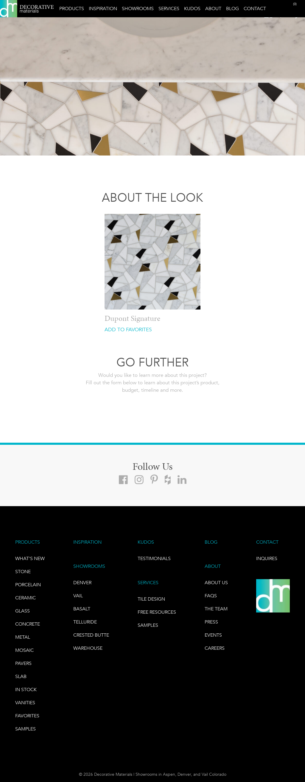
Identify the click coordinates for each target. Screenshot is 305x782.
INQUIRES (266, 558)
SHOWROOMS (89, 566)
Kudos (192, 8)
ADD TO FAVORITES (128, 329)
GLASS (22, 611)
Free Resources (157, 612)
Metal (22, 637)
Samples (25, 729)
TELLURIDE (85, 622)
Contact (255, 8)
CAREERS (215, 648)
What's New (30, 558)
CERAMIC (25, 598)
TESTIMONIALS (154, 558)
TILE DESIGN (151, 599)
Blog (232, 8)
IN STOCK (26, 689)
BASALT (81, 609)
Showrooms (138, 8)
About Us (216, 582)
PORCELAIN (28, 585)
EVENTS (213, 635)
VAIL (78, 596)
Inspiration (103, 8)
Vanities (25, 702)
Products (71, 8)
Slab (21, 676)
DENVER (82, 582)
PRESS (211, 622)
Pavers (23, 663)
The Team (216, 609)
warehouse (87, 648)
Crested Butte (91, 635)
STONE (23, 571)
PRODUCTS (27, 542)
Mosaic (24, 650)
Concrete (27, 624)
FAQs (211, 596)
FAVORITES (27, 716)
